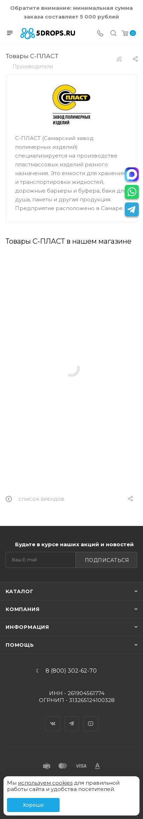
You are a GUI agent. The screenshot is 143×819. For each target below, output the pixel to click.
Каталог (20, 591)
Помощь (20, 645)
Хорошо (33, 805)
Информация (27, 627)
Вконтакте (53, 717)
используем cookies (45, 782)
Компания (22, 609)
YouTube (90, 717)
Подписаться (107, 560)
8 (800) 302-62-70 (71, 671)
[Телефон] (100, 34)
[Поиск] (113, 34)
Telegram (71, 717)
